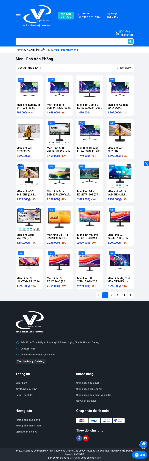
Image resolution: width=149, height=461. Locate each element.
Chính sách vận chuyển (89, 389)
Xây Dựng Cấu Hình (26, 389)
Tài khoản (114, 15)
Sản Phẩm (21, 383)
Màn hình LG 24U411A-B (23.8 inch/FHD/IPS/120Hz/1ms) (93, 281)
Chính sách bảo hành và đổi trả (93, 395)
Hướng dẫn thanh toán (28, 425)
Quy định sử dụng (86, 401)
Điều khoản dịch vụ (26, 431)
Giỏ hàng (126, 33)
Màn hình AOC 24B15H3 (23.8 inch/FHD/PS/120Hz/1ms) (32, 194)
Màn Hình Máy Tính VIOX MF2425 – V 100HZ (119, 281)
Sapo (98, 457)
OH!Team (75, 457)
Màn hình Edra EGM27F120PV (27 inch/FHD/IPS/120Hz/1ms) (63, 194)
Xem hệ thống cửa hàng (30, 361)
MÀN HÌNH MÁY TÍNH (40, 49)
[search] (130, 41)
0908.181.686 (28, 348)
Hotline (91, 15)
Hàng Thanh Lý (24, 395)
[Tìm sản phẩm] (75, 41)
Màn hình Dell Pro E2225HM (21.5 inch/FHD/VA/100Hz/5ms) (62, 238)
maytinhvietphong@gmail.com (38, 354)
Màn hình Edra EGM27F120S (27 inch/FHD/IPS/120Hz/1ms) (93, 194)
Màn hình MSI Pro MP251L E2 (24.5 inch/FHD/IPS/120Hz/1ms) (93, 238)
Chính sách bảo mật (87, 383)
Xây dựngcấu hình (66, 15)
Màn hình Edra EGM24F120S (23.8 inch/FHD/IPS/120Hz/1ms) (63, 107)
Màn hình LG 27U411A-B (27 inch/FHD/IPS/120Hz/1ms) (63, 281)
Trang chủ (21, 49)
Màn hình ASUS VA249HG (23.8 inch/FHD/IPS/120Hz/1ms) (123, 194)
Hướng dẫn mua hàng (28, 419)
